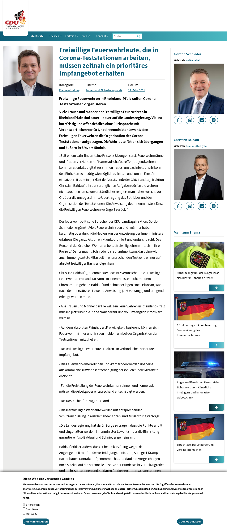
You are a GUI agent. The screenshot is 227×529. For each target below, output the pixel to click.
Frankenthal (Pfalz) (198, 146)
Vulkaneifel (193, 60)
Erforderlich (33, 510)
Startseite (37, 36)
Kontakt (101, 36)
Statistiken (32, 514)
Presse (85, 36)
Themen (54, 36)
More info (36, 502)
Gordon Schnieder (187, 54)
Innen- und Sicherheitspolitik (104, 90)
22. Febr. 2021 (136, 90)
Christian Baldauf (186, 140)
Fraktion (70, 36)
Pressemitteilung (69, 90)
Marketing (31, 518)
